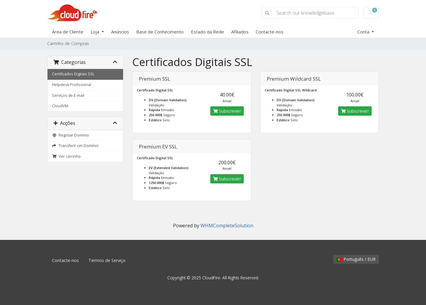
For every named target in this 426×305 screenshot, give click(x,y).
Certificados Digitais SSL (73, 73)
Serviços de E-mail (68, 95)
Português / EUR (356, 259)
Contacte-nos (270, 32)
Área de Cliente (67, 32)
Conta (363, 32)
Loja (95, 32)
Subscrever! (227, 111)
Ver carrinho (66, 156)
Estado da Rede (207, 32)
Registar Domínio (70, 135)
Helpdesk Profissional (71, 84)
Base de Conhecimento (160, 32)
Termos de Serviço (106, 260)
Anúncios (120, 32)
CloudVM (60, 105)
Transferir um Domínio (75, 145)
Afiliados (240, 32)
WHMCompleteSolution (226, 225)
